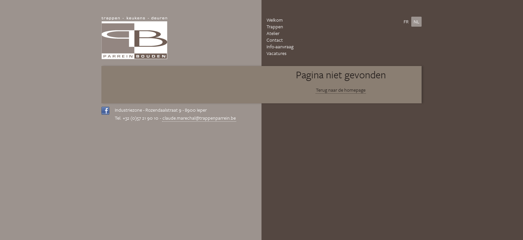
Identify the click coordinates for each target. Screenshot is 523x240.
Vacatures (277, 53)
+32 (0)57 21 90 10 (140, 117)
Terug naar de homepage (341, 89)
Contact (275, 40)
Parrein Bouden (134, 38)
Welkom (275, 20)
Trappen (275, 26)
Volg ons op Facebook (105, 111)
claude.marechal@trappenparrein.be (199, 117)
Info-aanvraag (280, 46)
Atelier (273, 33)
